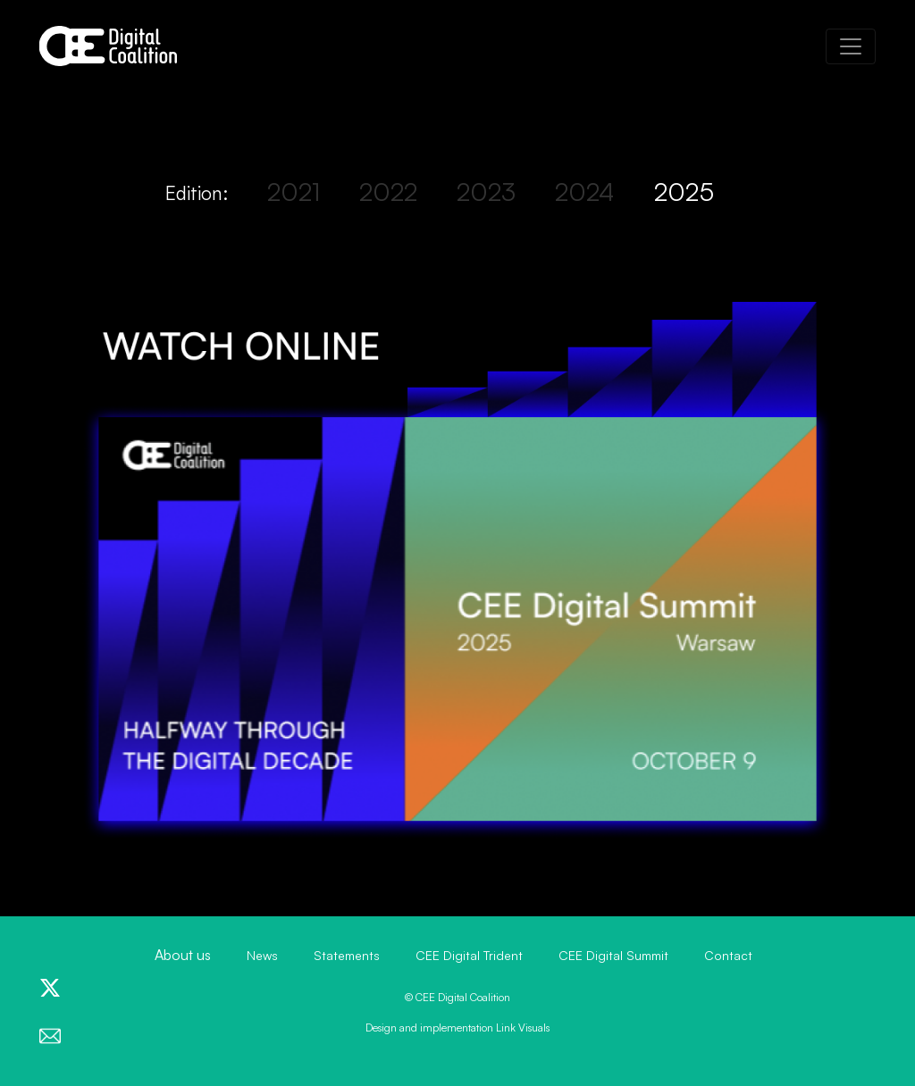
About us (183, 955)
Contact (728, 955)
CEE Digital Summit (613, 955)
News (262, 955)
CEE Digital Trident (469, 955)
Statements (347, 955)
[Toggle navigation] (851, 46)
